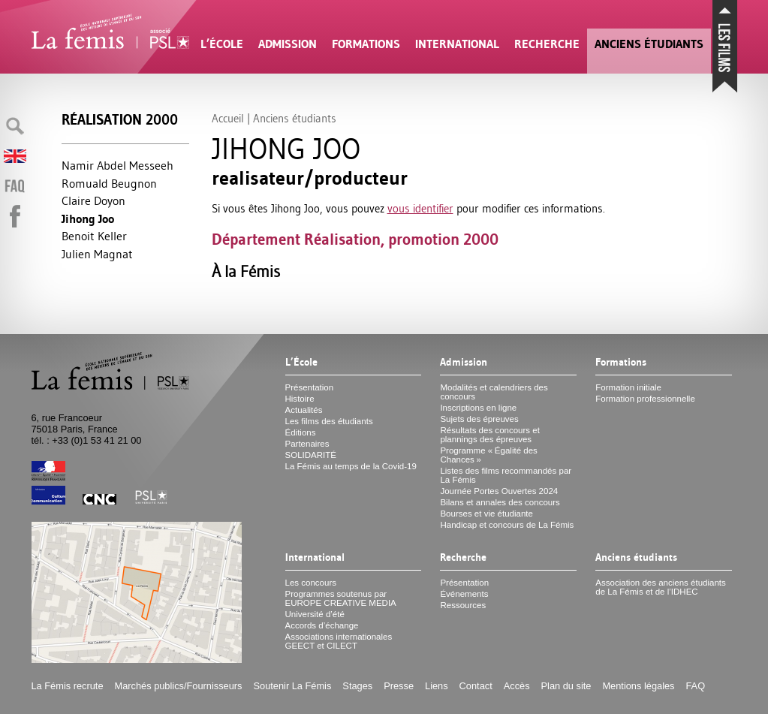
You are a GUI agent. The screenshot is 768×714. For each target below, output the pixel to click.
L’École (221, 44)
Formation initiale (628, 387)
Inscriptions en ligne (478, 407)
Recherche (547, 44)
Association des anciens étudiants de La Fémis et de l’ (660, 587)
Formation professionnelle (645, 398)
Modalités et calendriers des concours (493, 392)
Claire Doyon (93, 200)
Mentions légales (638, 685)
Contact (475, 685)
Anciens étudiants (649, 44)
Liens (436, 685)
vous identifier (420, 208)
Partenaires (307, 443)
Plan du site (566, 685)
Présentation (309, 387)
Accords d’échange (322, 625)
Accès (517, 685)
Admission (287, 44)
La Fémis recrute (68, 685)
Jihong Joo (88, 219)
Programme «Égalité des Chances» (488, 455)
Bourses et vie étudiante (486, 513)
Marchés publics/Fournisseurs (178, 685)
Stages (357, 685)
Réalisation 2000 (120, 119)
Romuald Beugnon (109, 183)
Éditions (300, 432)
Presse (399, 685)
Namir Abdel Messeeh (117, 165)
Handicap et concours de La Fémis (507, 524)
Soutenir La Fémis (293, 685)
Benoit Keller (94, 235)
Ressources (463, 605)
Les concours (311, 582)
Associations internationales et (339, 641)
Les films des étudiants (329, 421)
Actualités (304, 409)
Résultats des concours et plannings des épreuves (490, 435)
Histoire (300, 398)
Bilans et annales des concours (499, 502)
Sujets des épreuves (479, 418)
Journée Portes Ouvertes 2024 (499, 491)
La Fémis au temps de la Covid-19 (351, 466)
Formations (366, 44)
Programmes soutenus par (340, 598)
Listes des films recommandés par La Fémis (505, 475)
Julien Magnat (97, 253)
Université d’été (315, 614)
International (457, 44)
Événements (464, 593)
